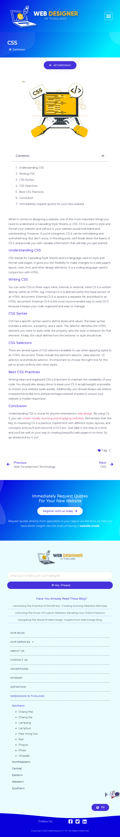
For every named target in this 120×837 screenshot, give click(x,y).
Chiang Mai (25, 711)
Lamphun (24, 728)
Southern (18, 788)
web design (84, 413)
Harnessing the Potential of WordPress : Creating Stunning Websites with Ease (60, 605)
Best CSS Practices (31, 192)
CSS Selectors (28, 185)
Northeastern (21, 762)
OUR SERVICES (22, 642)
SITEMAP (16, 677)
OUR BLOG (17, 632)
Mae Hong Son (28, 733)
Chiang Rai (25, 717)
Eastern (17, 775)
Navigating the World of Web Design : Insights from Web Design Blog (60, 619)
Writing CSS (27, 173)
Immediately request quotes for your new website (51, 204)
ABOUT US (17, 650)
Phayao (23, 744)
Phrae (22, 750)
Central (17, 768)
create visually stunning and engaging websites (53, 418)
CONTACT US (19, 659)
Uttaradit (24, 755)
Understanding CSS (31, 167)
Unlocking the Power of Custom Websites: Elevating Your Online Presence (60, 612)
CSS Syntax (26, 179)
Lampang (24, 722)
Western (18, 781)
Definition (19, 49)
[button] (108, 16)
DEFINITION (18, 686)
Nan (21, 739)
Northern (18, 705)
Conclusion (26, 198)
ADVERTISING (19, 668)
